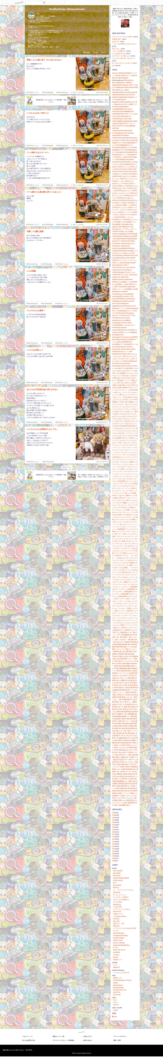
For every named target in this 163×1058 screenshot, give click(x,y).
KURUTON (116, 992)
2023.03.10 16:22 (102, 145)
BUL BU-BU (117, 995)
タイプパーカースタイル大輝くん (123, 37)
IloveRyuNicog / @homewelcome (67, 9)
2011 (113, 849)
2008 (113, 856)
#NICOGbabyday (47, 92)
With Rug (116, 887)
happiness (116, 967)
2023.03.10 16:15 (102, 264)
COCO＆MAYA (118, 880)
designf (115, 983)
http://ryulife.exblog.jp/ (42, 18)
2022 (113, 822)
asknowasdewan (118, 987)
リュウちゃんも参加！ (36, 310)
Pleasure (116, 1005)
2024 (113, 817)
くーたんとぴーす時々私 (121, 972)
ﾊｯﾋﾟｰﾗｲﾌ (116, 931)
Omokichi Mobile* (118, 938)
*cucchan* (116, 955)
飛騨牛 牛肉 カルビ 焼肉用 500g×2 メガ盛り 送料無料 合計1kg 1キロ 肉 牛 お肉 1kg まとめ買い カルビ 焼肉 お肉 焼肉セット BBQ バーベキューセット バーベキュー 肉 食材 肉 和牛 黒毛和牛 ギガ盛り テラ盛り (125, 13)
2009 (113, 853)
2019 (113, 829)
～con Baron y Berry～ (120, 916)
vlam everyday (117, 871)
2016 (113, 837)
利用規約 (71, 1040)
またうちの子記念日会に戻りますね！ (42, 389)
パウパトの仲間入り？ (119, 51)
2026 (113, 813)
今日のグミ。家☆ (119, 923)
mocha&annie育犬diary (120, 935)
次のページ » (67, 467)
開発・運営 (117, 1040)
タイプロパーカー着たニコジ (121, 56)
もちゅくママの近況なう (121, 899)
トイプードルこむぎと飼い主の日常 (124, 928)
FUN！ (115, 1000)
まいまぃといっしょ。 (120, 895)
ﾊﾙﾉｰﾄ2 (115, 1002)
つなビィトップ (27, 1036)
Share (103, 52)
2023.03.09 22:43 (102, 343)
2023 (113, 820)
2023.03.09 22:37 (102, 422)
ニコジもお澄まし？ (35, 350)
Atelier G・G (117, 978)
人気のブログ (87, 1036)
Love (95, 52)
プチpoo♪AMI (117, 907)
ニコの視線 (31, 271)
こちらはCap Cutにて (119, 53)
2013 (113, 844)
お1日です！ (116, 41)
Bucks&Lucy (117, 904)
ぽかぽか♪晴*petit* (119, 943)
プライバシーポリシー (60, 1040)
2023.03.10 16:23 (102, 92)
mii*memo (116, 919)
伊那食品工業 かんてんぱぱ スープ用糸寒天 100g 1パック (51, 101)
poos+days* (117, 873)
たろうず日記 (117, 902)
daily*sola (116, 926)
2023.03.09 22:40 (102, 382)
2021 (113, 825)
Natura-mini (116, 875)
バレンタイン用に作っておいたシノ (123, 58)
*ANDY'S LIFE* (118, 940)
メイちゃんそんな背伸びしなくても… (42, 429)
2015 (113, 839)
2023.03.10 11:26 (102, 303)
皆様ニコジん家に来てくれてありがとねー (44, 60)
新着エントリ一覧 (58, 1036)
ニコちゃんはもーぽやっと (38, 113)
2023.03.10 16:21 (102, 185)
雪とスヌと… (116, 48)
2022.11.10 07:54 (102, 462)
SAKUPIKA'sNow (118, 933)
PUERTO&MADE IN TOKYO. (122, 980)
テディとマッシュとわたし (121, 909)
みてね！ (116, 947)
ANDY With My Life (119, 950)
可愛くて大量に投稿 (35, 231)
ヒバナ (115, 965)
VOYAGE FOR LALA (120, 990)
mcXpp (115, 1010)
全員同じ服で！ (117, 39)
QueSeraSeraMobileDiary (121, 945)
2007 (113, 858)
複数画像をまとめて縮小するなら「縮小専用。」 (19, 1050)
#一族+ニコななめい (77, 92)
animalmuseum (118, 985)
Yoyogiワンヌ (117, 959)
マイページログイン (120, 1036)
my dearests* (117, 885)
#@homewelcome (62, 92)
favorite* (115, 957)
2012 (113, 846)
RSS (114, 1016)
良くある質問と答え (28, 1040)
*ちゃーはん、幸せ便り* (121, 897)
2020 (113, 827)
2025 (113, 815)
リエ (38, 14)
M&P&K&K (116, 952)
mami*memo (117, 911)
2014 (113, 841)
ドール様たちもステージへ (38, 152)
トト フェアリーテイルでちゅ (123, 890)
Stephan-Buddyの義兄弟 (121, 878)
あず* (114, 883)
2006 (113, 861)
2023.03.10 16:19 (102, 224)
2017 (113, 834)
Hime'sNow (116, 892)
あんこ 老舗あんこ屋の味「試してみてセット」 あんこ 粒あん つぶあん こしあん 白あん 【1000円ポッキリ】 (93, 101)
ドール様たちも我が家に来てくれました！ (44, 192)
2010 (113, 851)
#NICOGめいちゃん (32, 92)
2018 (113, 832)
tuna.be (81, 1032)
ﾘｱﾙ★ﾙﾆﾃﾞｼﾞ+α (118, 914)
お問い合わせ (87, 1040)
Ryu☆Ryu (116, 921)
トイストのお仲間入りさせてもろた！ (124, 44)
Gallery (87, 52)
